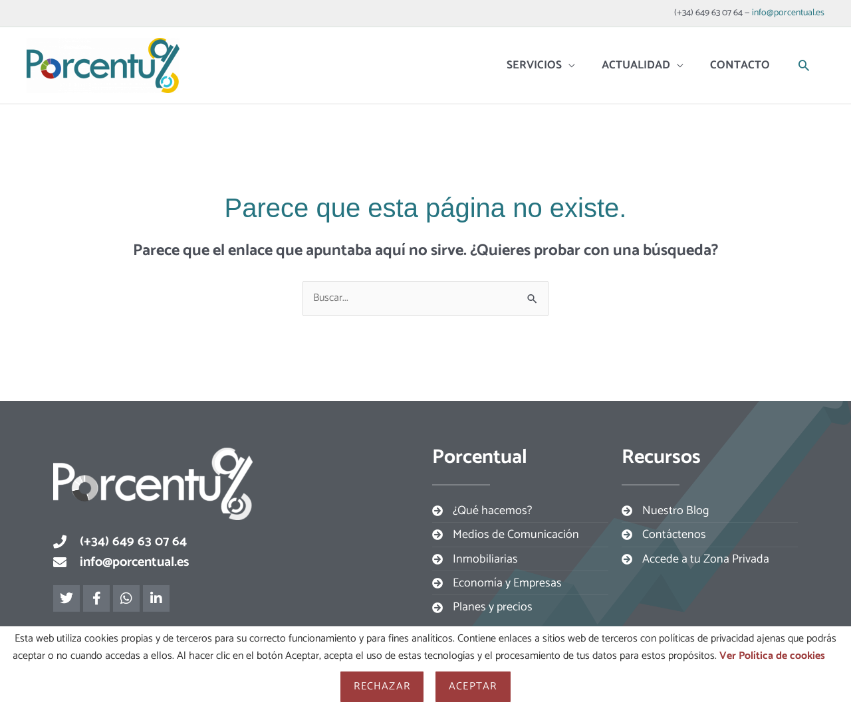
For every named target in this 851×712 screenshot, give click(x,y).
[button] (803, 65)
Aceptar (473, 686)
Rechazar (382, 686)
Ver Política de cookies (772, 656)
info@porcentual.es (788, 13)
